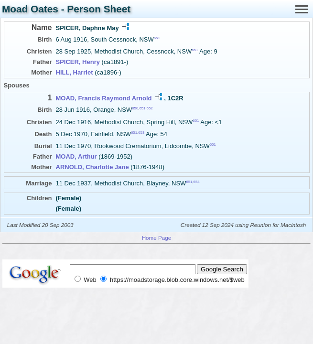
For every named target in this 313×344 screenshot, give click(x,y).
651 (157, 38)
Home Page (157, 238)
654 (197, 182)
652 (150, 108)
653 (141, 132)
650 (135, 108)
